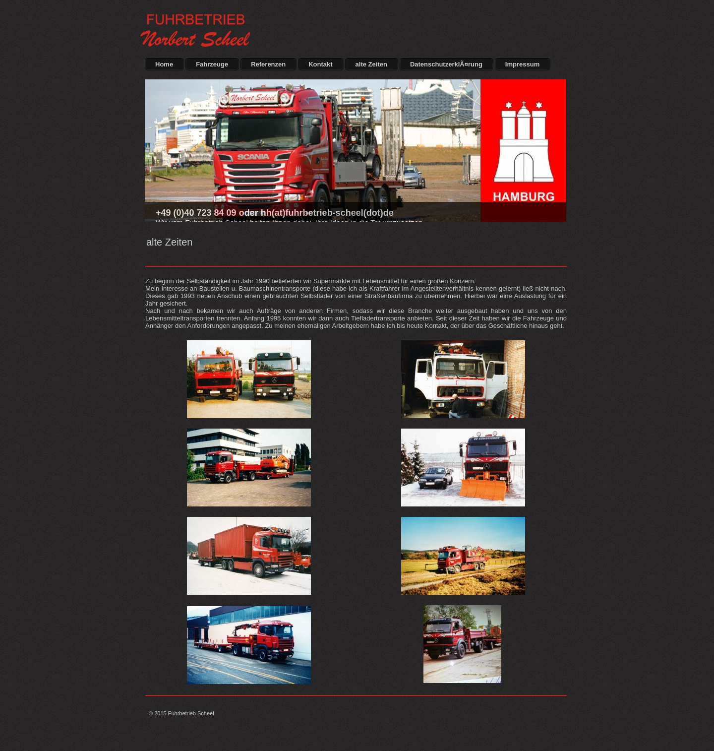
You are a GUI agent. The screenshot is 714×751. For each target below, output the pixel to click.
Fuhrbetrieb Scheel (191, 713)
